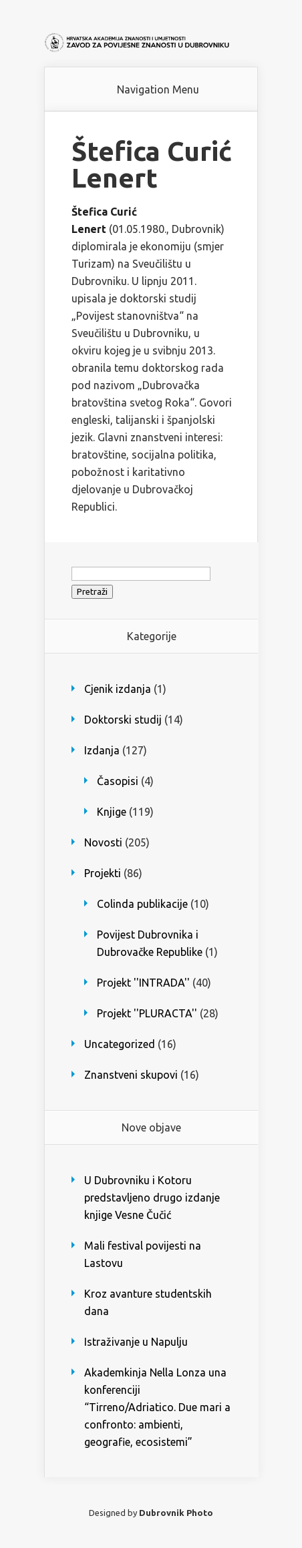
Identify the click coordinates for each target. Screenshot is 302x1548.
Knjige (111, 812)
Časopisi (117, 781)
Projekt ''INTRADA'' (143, 983)
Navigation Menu (158, 89)
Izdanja (102, 750)
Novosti (103, 842)
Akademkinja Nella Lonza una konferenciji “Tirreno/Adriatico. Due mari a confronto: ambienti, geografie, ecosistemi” (157, 1407)
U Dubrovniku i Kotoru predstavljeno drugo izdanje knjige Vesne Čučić (152, 1197)
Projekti (102, 873)
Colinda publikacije (142, 904)
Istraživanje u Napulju (136, 1342)
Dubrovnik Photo (176, 1512)
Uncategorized (119, 1044)
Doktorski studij (123, 720)
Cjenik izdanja (117, 689)
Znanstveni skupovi (131, 1075)
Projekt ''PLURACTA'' (147, 1013)
